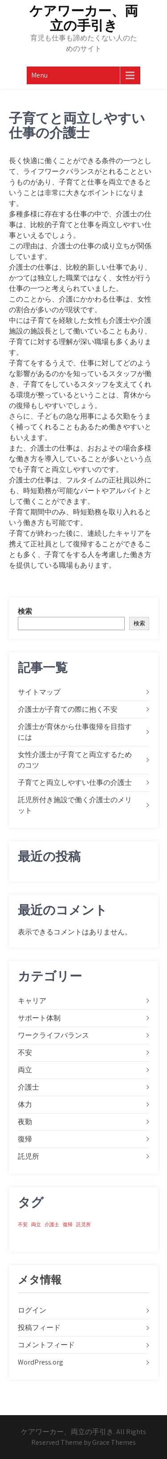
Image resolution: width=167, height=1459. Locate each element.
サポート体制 (39, 1018)
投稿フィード (39, 1327)
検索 (25, 611)
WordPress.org (40, 1362)
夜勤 (25, 1121)
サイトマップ (39, 692)
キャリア (32, 1000)
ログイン (32, 1310)
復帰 (25, 1139)
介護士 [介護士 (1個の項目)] (52, 1224)
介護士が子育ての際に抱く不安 (68, 709)
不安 (25, 1052)
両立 (25, 1070)
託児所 (28, 1156)
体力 (25, 1104)
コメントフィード (46, 1344)
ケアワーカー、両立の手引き (83, 18)
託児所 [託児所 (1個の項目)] (83, 1224)
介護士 (28, 1087)
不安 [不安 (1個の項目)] (23, 1224)
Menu (39, 75)
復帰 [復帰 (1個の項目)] (68, 1224)
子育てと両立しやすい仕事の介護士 (75, 782)
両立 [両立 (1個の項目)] (36, 1224)
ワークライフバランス (53, 1035)
